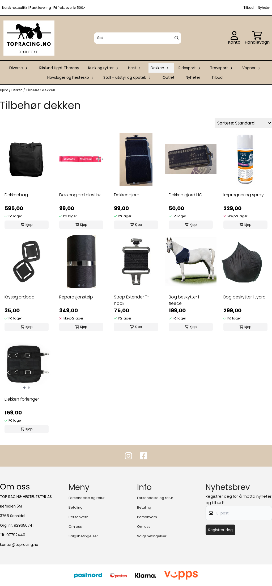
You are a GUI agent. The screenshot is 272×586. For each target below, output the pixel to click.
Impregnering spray (243, 195)
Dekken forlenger (22, 399)
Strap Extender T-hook (132, 300)
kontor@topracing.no (19, 544)
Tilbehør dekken (40, 90)
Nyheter (193, 77)
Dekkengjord (126, 195)
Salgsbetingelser (83, 536)
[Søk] (137, 38)
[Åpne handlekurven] (257, 38)
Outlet (169, 77)
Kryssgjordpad (20, 297)
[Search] (176, 38)
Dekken (17, 90)
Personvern (78, 517)
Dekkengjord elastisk (80, 195)
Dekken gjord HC (185, 195)
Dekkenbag (16, 195)
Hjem (4, 90)
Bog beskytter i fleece (184, 300)
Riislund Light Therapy (59, 67)
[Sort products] (243, 123)
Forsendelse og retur (87, 498)
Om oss (75, 526)
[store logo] (28, 38)
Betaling (76, 507)
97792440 (15, 535)
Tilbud (217, 77)
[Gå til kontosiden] (234, 38)
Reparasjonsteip (76, 297)
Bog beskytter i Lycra (244, 297)
